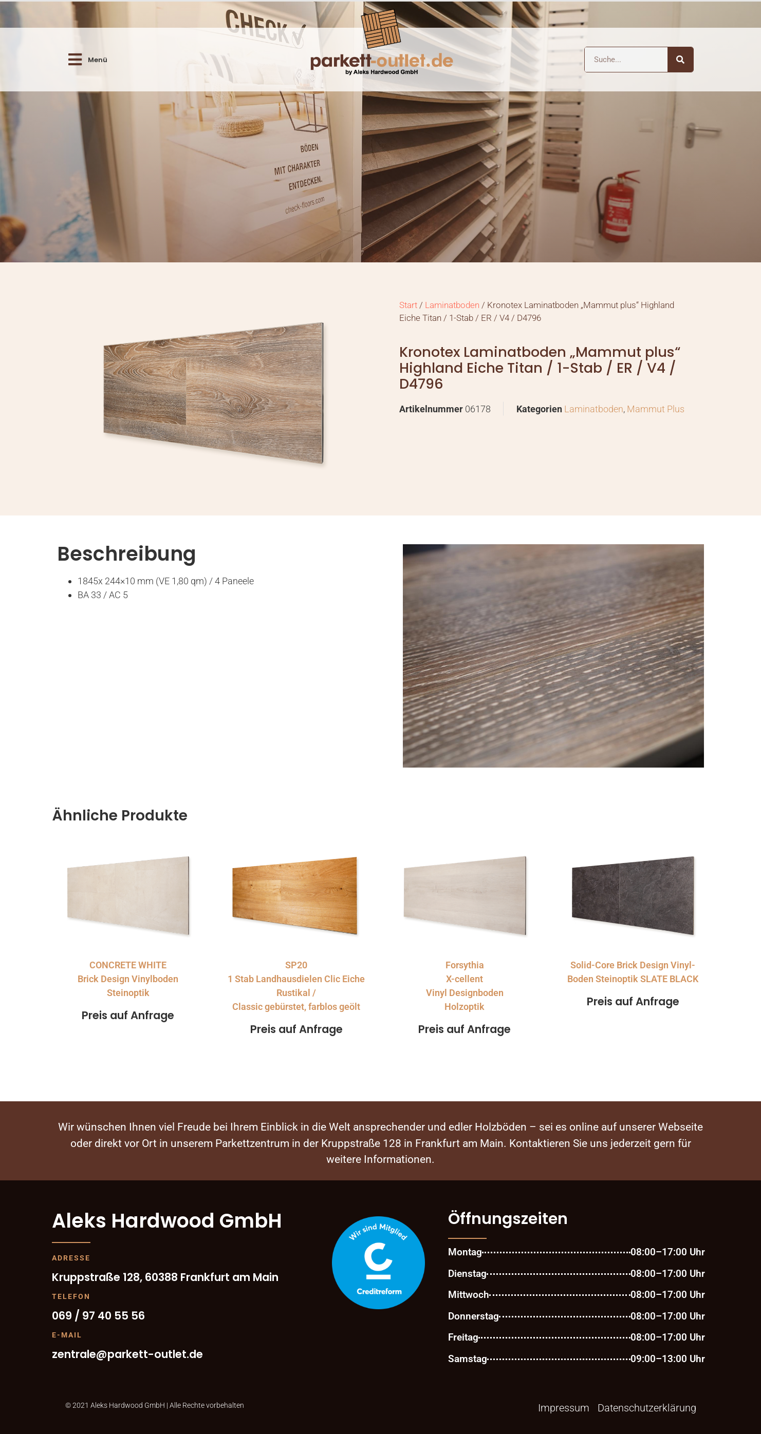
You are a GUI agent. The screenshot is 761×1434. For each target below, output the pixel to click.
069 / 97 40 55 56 (98, 1315)
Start (408, 305)
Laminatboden (452, 305)
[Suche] (680, 59)
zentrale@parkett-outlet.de (127, 1354)
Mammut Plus (655, 409)
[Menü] (75, 59)
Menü (97, 60)
